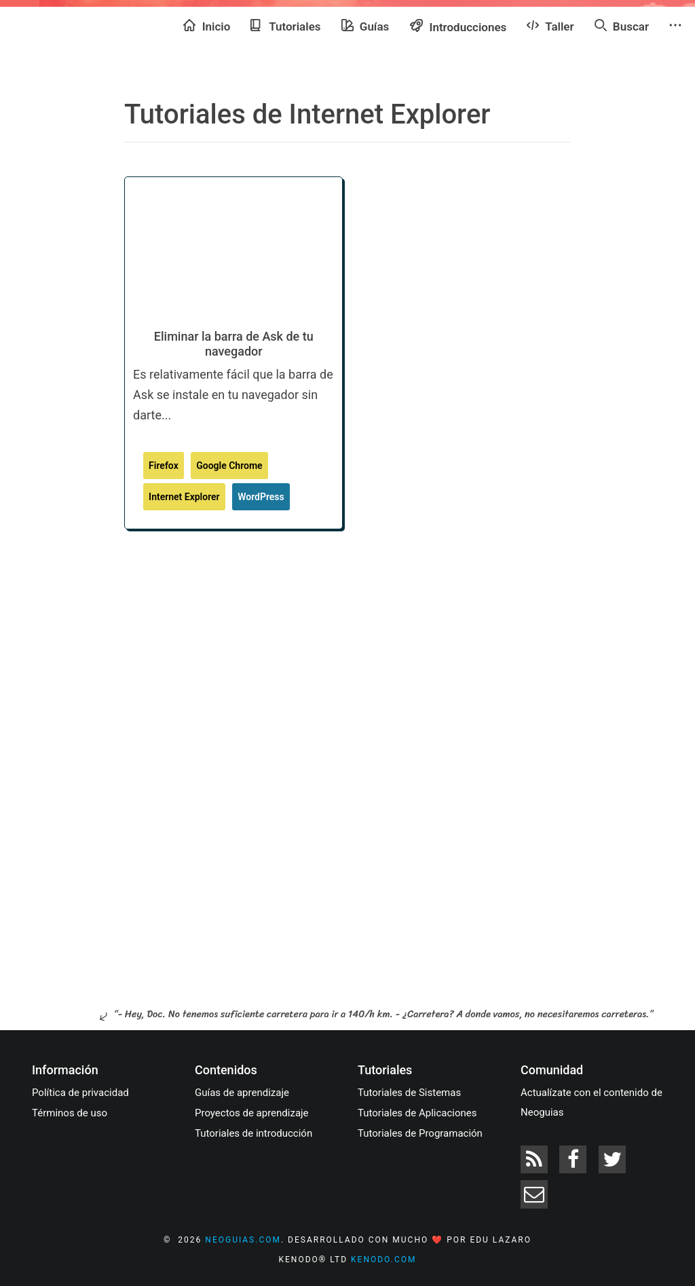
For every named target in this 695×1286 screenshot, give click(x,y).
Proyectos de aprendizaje (252, 1113)
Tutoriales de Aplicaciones (417, 1113)
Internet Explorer (184, 496)
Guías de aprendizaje (242, 1092)
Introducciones (457, 26)
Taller (550, 25)
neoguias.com (243, 1240)
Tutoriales (285, 25)
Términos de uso (69, 1113)
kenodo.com (383, 1259)
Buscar (622, 25)
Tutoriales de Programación (420, 1133)
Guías (365, 25)
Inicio (206, 25)
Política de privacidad (80, 1092)
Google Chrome (229, 465)
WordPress (261, 496)
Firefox (164, 465)
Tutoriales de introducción (253, 1133)
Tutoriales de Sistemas (409, 1092)
